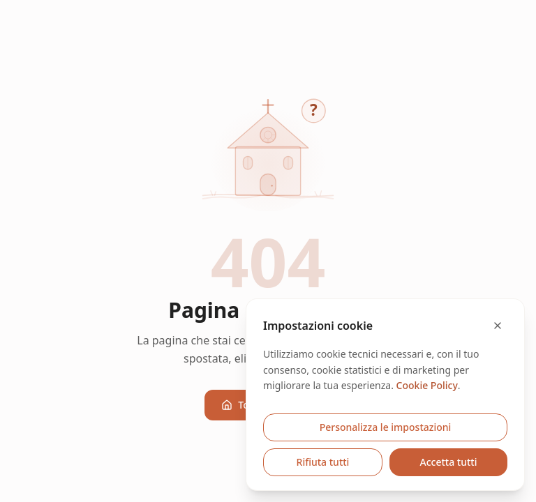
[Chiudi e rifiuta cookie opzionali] (497, 325)
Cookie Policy (427, 385)
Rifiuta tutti (323, 462)
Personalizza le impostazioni (386, 427)
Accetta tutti (448, 462)
